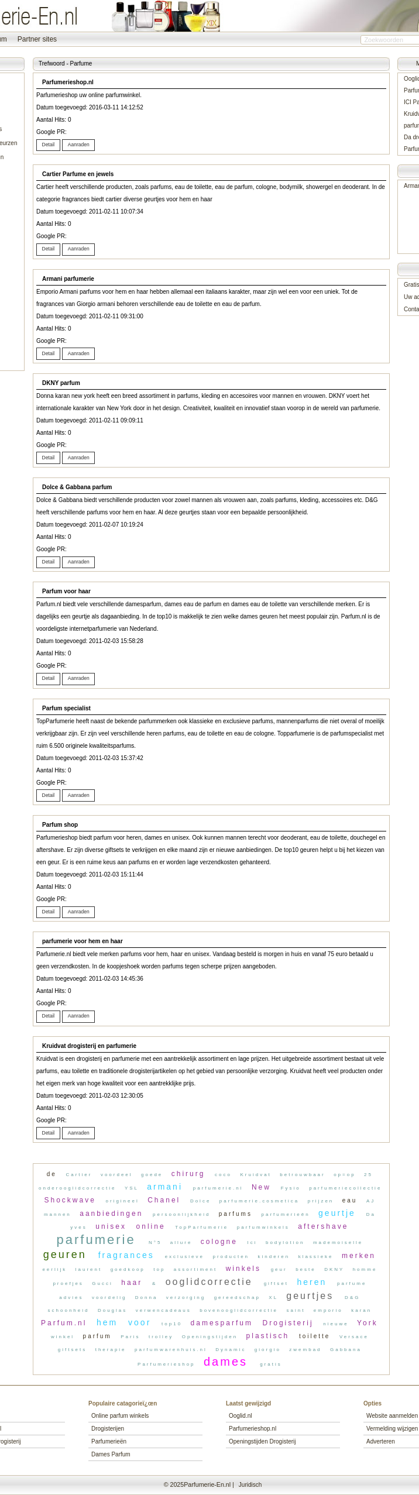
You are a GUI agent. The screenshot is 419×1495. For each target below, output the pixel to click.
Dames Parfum (110, 1454)
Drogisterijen (107, 1428)
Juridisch (250, 1485)
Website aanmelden (392, 1415)
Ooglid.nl (240, 1415)
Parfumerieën (108, 1441)
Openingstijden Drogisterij (262, 1441)
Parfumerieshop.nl (252, 1428)
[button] (48, 145)
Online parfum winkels (120, 1415)
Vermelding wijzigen (392, 1428)
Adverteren (380, 1441)
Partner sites (37, 39)
